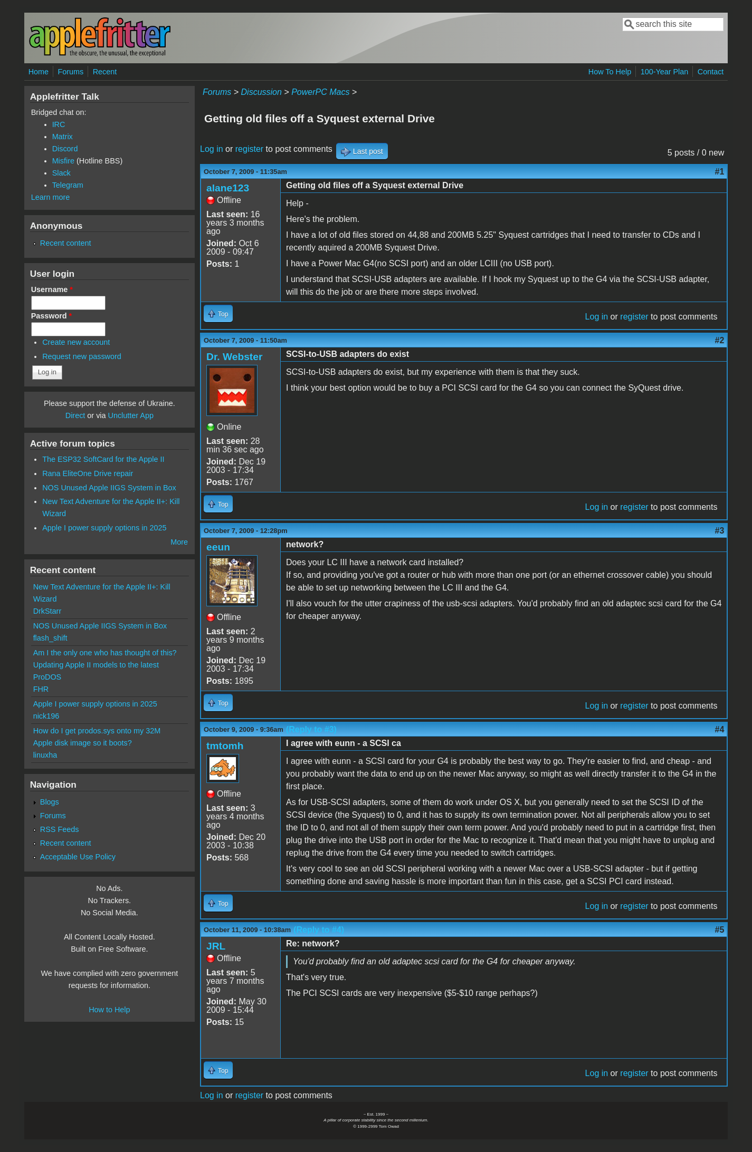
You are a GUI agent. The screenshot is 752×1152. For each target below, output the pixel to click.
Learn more (50, 197)
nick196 (46, 716)
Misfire (63, 161)
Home (38, 71)
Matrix (62, 136)
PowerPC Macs (320, 92)
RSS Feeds (59, 829)
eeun (218, 547)
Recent (105, 71)
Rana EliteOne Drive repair (87, 473)
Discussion (261, 92)
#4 (720, 729)
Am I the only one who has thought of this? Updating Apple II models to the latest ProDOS (105, 664)
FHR (41, 689)
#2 (720, 340)
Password (51, 316)
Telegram (67, 185)
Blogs (49, 802)
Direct (75, 415)
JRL (215, 946)
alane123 (227, 187)
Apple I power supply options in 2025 (104, 528)
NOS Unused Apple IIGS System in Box (109, 487)
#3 (720, 530)
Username (52, 289)
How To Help (609, 71)
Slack (61, 173)
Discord (65, 148)
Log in (211, 148)
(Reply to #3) (311, 729)
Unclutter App (131, 415)
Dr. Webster (234, 356)
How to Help (109, 1009)
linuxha (45, 755)
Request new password (81, 356)
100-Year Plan (665, 71)
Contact (711, 71)
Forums (70, 71)
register (249, 148)
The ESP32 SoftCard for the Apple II (103, 459)
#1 (720, 171)
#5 (720, 929)
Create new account (76, 342)
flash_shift (50, 638)
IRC (58, 124)
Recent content (65, 243)
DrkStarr (47, 611)
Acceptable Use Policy (78, 857)
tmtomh (224, 745)
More (179, 542)
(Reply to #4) (318, 929)
